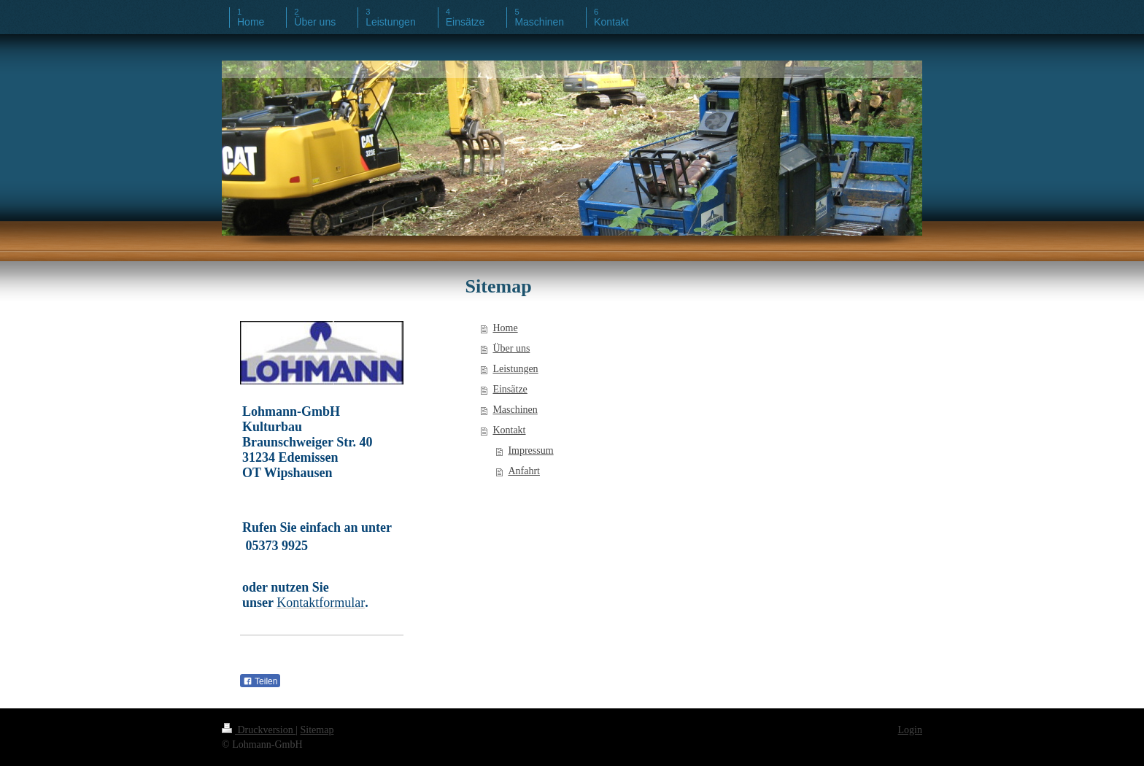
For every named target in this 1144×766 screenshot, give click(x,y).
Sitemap (317, 729)
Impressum (530, 450)
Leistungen (515, 368)
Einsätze (509, 389)
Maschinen (514, 409)
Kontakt (508, 430)
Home (504, 327)
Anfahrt (524, 470)
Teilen (260, 681)
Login (910, 729)
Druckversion (258, 729)
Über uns (511, 348)
